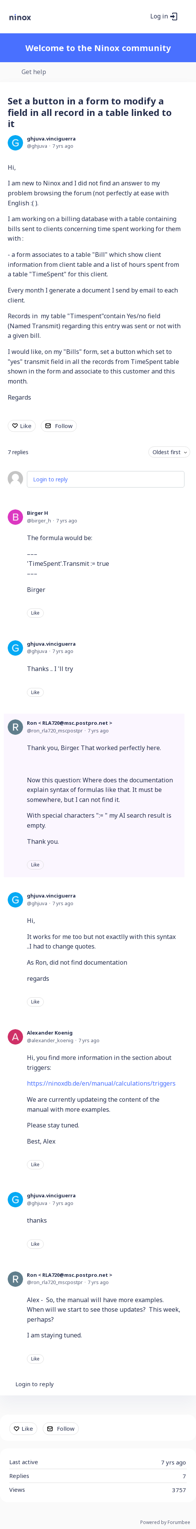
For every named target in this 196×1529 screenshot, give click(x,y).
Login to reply (50, 479)
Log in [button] (159, 16)
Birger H (37, 512)
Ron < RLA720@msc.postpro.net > (69, 722)
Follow (64, 426)
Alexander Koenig (50, 1032)
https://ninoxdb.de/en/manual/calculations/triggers (101, 1083)
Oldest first (167, 452)
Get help (34, 72)
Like (26, 426)
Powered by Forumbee (165, 1523)
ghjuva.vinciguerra (51, 138)
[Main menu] (186, 16)
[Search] (142, 16)
